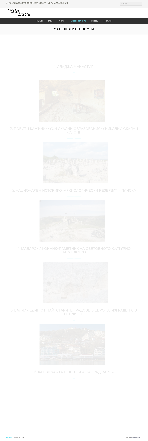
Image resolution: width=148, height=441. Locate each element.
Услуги (62, 21)
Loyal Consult (136, 437)
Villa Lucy (9, 437)
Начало (39, 21)
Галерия (94, 21)
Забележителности (78, 21)
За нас (51, 21)
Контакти (108, 21)
